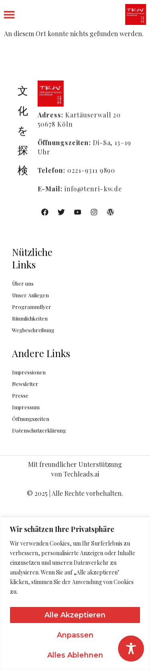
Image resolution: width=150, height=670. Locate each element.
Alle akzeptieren (75, 615)
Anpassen (75, 635)
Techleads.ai (81, 474)
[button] (9, 15)
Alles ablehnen (75, 655)
